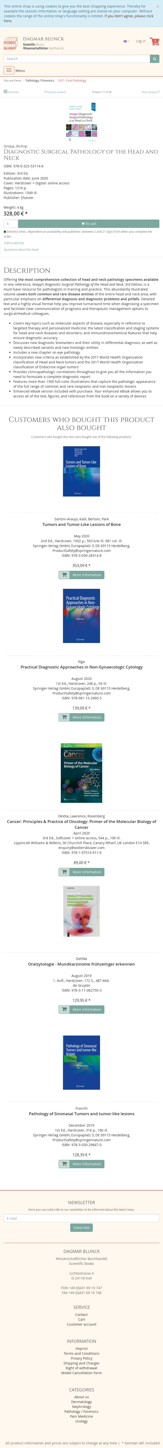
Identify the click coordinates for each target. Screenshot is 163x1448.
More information (87, 575)
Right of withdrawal (81, 1368)
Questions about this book (21, 249)
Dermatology (81, 1401)
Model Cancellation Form (81, 1373)
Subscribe (81, 1227)
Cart (81, 1319)
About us (81, 1397)
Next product (149, 92)
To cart (88, 223)
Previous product (56, 92)
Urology (81, 1421)
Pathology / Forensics (81, 1411)
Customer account (81, 1324)
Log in (141, 41)
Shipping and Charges (81, 1363)
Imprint (82, 1348)
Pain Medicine (81, 1416)
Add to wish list (14, 243)
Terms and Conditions (81, 1353)
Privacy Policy (81, 1358)
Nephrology (81, 1406)
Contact (81, 1314)
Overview (13, 92)
